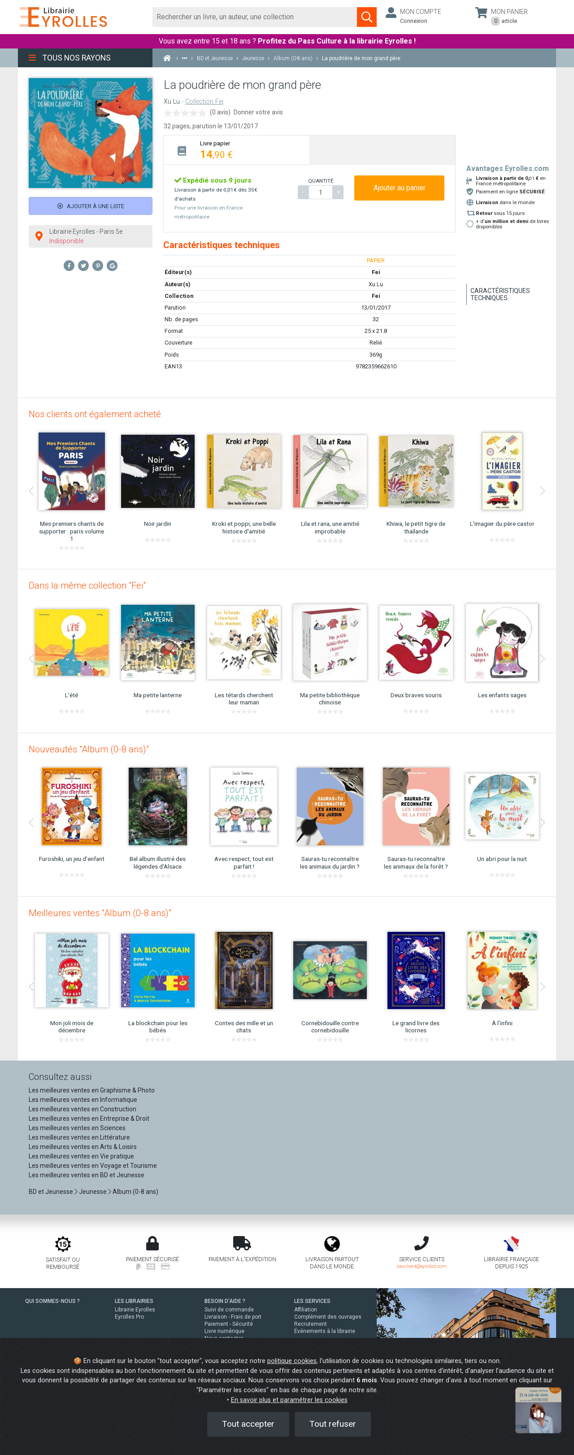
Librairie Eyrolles (135, 1309)
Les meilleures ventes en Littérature (79, 1137)
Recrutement (310, 1324)
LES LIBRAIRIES (134, 1301)
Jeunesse (93, 1191)
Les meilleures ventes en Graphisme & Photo (92, 1090)
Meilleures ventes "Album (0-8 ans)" (100, 913)
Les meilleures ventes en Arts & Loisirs (83, 1146)
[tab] (236, 149)
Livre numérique (224, 1331)
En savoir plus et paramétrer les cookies (289, 1400)
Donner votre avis (258, 112)
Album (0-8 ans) (135, 1191)
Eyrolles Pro (129, 1317)
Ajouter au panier (400, 188)
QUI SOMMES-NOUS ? (52, 1301)
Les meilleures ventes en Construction (82, 1109)
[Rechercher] (254, 17)
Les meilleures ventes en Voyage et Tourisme (93, 1165)
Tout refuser (332, 1424)
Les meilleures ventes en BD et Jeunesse (86, 1175)
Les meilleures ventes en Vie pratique (81, 1156)
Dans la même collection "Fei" (87, 585)
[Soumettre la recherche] (367, 17)
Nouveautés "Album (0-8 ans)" (89, 749)
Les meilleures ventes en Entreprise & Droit (89, 1118)
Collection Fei (204, 101)
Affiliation (305, 1309)
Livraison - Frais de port (232, 1317)
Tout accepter (248, 1424)
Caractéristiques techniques (500, 294)
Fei (376, 296)
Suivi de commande (229, 1309)
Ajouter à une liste (90, 206)
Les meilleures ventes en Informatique (83, 1099)
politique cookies (292, 1361)
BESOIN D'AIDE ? (224, 1301)
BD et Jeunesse (51, 1191)
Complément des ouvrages (327, 1317)
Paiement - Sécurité (228, 1324)
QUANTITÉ (320, 181)
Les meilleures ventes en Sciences (77, 1128)
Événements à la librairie (324, 1331)
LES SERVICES (312, 1301)
